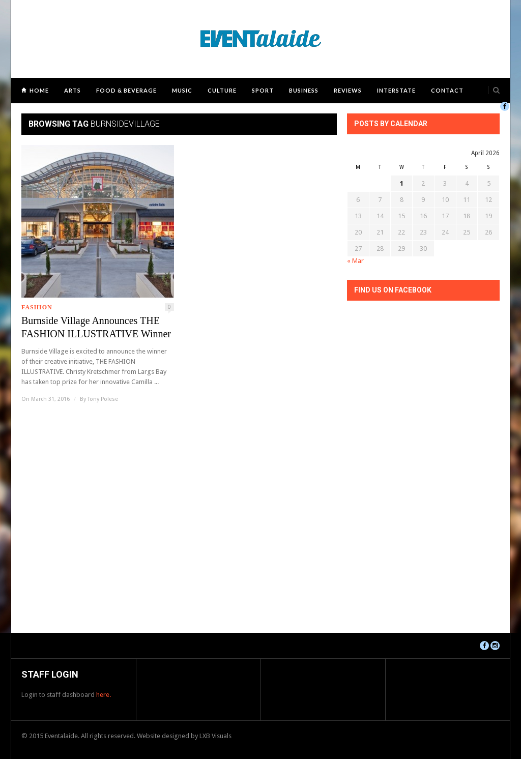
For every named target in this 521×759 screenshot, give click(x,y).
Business (304, 90)
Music (182, 90)
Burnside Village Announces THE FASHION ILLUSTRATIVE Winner (96, 327)
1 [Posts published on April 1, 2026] (401, 183)
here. (103, 694)
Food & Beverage (126, 90)
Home (39, 90)
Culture (222, 90)
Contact (447, 90)
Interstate (396, 90)
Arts (72, 90)
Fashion (36, 307)
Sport (263, 90)
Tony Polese (103, 399)
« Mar (355, 261)
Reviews (348, 90)
